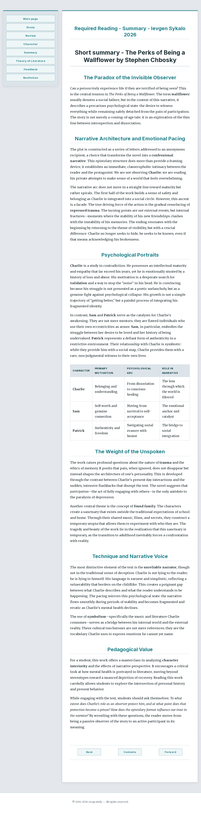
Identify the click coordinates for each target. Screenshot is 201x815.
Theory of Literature (30, 60)
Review (31, 35)
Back (89, 752)
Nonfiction (30, 77)
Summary (30, 52)
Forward (170, 752)
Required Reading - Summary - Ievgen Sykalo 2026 (129, 31)
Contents (130, 752)
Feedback (31, 69)
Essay (30, 27)
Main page (30, 18)
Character (30, 44)
